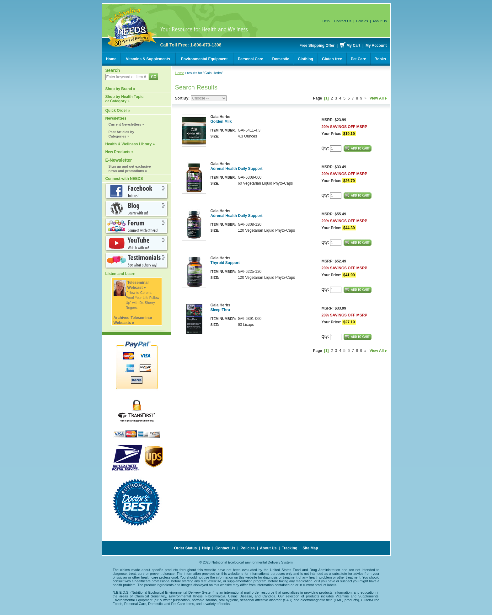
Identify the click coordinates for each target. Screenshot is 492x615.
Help (326, 21)
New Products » (119, 152)
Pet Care (358, 59)
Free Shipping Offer (316, 45)
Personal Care (250, 59)
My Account (376, 45)
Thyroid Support (225, 263)
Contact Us (342, 21)
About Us (379, 21)
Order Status (185, 548)
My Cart (353, 45)
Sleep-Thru (220, 310)
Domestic (280, 59)
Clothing (305, 59)
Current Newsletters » (126, 124)
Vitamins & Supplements (148, 59)
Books (380, 59)
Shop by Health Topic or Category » (124, 98)
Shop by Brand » (120, 89)
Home (111, 59)
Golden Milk (221, 121)
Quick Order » (117, 110)
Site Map (310, 548)
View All (378, 98)
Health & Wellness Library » (130, 144)
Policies (362, 21)
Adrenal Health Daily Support (237, 168)
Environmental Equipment (204, 59)
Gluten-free (332, 59)
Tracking (289, 548)
